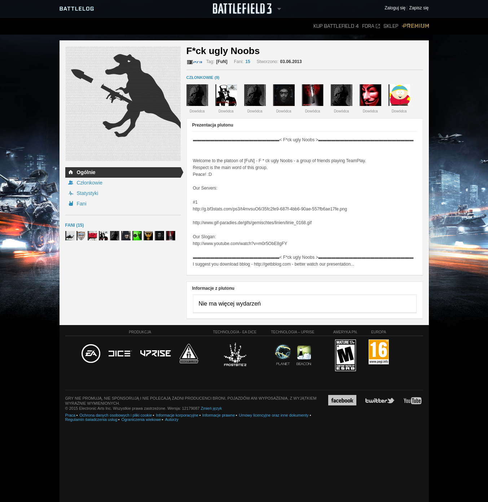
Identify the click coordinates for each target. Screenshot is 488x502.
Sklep (390, 26)
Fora (371, 26)
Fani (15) (74, 225)
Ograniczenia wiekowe (141, 419)
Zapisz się (418, 8)
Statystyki (87, 193)
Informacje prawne (218, 415)
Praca (70, 415)
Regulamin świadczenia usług (91, 419)
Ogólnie (86, 172)
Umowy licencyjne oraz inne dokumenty (273, 415)
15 (247, 61)
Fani (82, 203)
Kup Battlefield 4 (336, 26)
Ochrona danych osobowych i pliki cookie (115, 415)
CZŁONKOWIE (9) (203, 77)
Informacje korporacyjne (177, 415)
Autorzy (171, 419)
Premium (415, 26)
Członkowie (90, 183)
